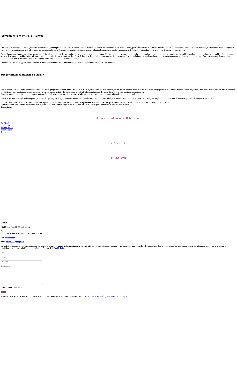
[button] (5, 123)
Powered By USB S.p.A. (118, 300)
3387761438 (10, 237)
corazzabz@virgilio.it (15, 242)
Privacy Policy (42, 248)
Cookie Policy (59, 248)
